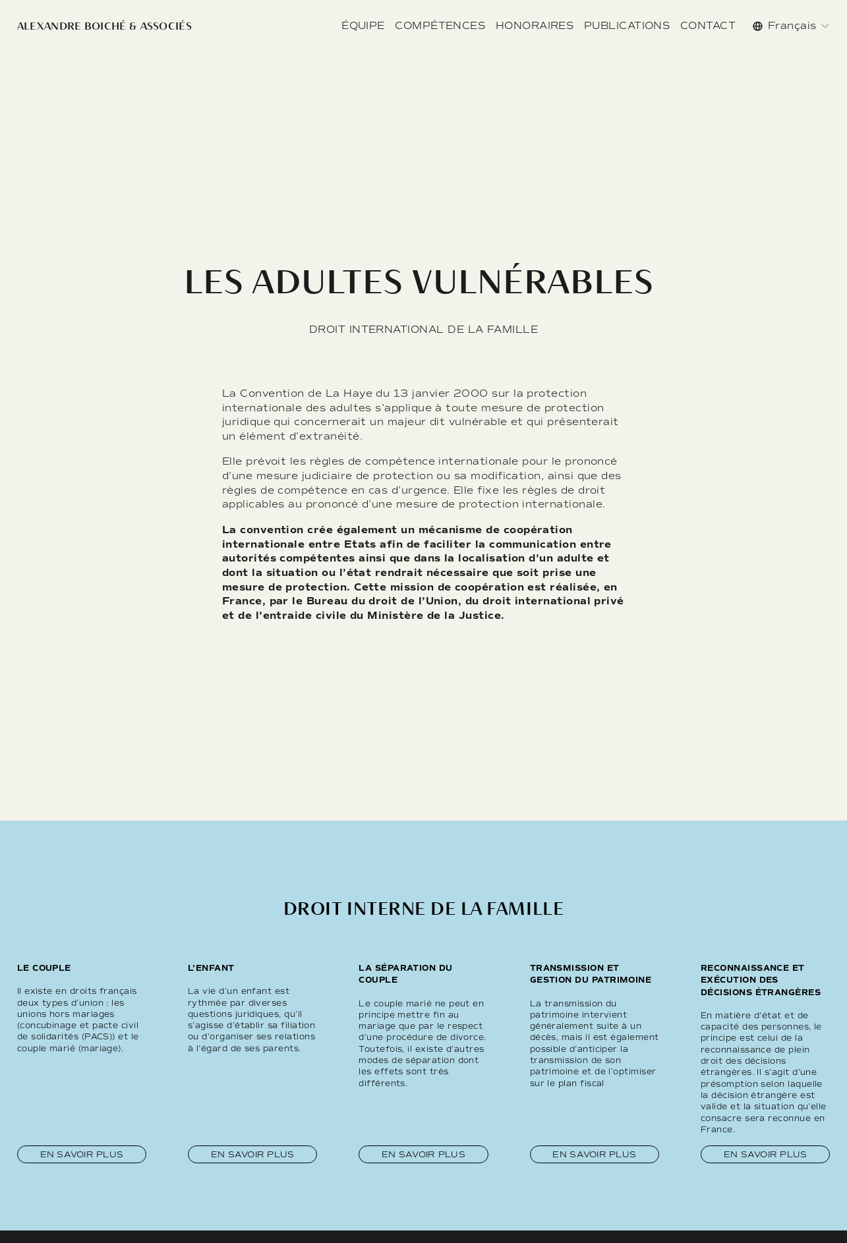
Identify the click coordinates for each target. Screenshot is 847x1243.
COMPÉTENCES (440, 26)
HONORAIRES (535, 26)
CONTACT (708, 26)
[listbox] (792, 26)
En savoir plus (82, 1154)
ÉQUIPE (363, 26)
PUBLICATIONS (627, 26)
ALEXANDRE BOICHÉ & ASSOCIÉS (104, 26)
